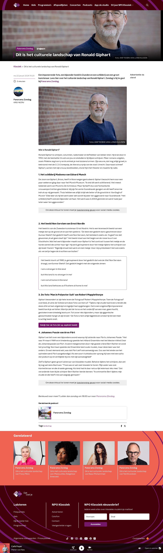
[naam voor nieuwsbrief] (95, 516)
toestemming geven (86, 210)
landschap (48, 426)
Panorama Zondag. (50, 81)
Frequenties (19, 512)
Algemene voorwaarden (25, 538)
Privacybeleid (44, 538)
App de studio (102, 5)
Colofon (55, 517)
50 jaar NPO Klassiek (122, 5)
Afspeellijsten (61, 5)
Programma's (44, 5)
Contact (55, 521)
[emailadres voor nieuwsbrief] (129, 516)
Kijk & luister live (21, 521)
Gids (33, 5)
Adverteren (57, 512)
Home (26, 5)
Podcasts (87, 5)
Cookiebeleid (139, 538)
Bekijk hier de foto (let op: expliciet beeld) (58, 325)
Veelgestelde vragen (61, 526)
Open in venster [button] (153, 548)
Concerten (75, 5)
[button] (73, 548)
